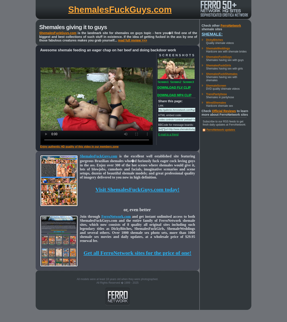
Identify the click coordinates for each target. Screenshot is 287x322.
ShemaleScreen (216, 85)
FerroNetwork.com (116, 216)
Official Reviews (224, 111)
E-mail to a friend (168, 134)
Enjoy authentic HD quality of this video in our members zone (79, 146)
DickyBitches (214, 39)
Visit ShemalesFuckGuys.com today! (137, 189)
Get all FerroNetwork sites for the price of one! (137, 253)
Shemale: (212, 34)
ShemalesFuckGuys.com (120, 9)
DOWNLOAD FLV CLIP (174, 87)
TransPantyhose (216, 94)
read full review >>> (132, 40)
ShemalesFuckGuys (219, 57)
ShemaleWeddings (218, 48)
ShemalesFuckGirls (218, 65)
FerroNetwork (231, 25)
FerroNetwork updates (221, 129)
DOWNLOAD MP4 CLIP (174, 95)
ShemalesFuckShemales (221, 74)
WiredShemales (216, 102)
